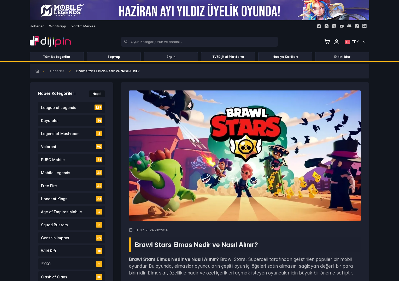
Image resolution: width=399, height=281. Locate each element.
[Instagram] (326, 26)
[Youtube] (342, 26)
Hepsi (97, 94)
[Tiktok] (357, 26)
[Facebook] (319, 26)
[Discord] (349, 26)
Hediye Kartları (285, 56)
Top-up (114, 56)
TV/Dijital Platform (228, 56)
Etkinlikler (342, 56)
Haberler (57, 71)
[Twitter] (334, 26)
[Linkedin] (364, 26)
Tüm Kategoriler (56, 56)
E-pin (171, 56)
